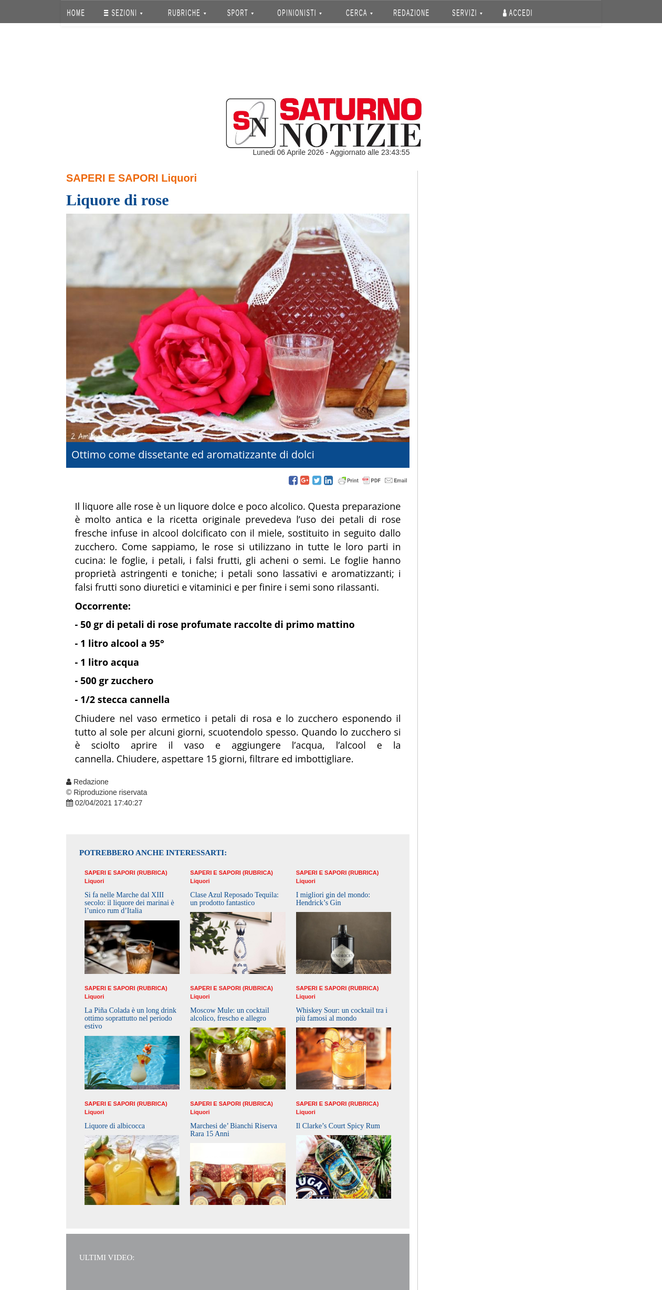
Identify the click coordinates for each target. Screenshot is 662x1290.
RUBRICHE (187, 12)
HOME (76, 12)
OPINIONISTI (300, 12)
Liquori (179, 178)
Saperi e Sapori (112, 178)
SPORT (240, 12)
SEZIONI (123, 12)
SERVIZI (467, 12)
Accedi (518, 12)
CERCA (359, 12)
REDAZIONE (411, 12)
